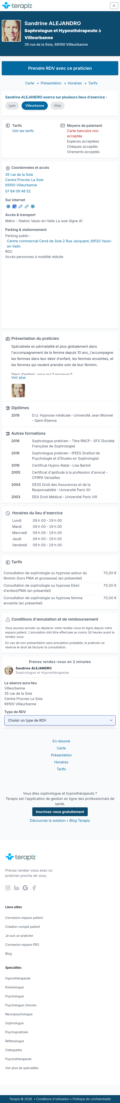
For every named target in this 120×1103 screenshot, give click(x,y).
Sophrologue (14, 1023)
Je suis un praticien (19, 935)
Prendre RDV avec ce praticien (60, 68)
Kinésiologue (14, 987)
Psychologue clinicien (21, 1005)
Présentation (51, 83)
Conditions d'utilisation (52, 1099)
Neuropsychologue (19, 1014)
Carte (29, 83)
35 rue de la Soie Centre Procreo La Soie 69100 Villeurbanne (24, 179)
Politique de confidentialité (92, 1099)
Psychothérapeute (18, 1059)
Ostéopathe (13, 1050)
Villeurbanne (34, 105)
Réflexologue (14, 1041)
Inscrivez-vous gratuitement (60, 812)
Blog (8, 953)
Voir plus (18, 377)
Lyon (12, 105)
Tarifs (92, 83)
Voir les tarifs (23, 131)
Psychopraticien (16, 1032)
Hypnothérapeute (17, 978)
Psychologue (14, 996)
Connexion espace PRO (22, 944)
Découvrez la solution (47, 820)
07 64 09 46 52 (18, 191)
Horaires (75, 83)
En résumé (61, 741)
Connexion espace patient (24, 918)
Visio (57, 105)
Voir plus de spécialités (21, 1068)
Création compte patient (22, 926)
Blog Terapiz (79, 820)
